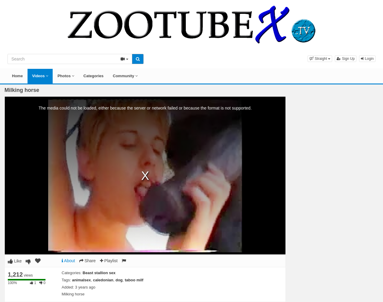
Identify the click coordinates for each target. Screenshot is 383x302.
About (68, 260)
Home (17, 76)
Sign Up (346, 59)
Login (367, 59)
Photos (65, 76)
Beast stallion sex (99, 273)
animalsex (81, 280)
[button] (320, 58)
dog (119, 280)
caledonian (103, 280)
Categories (93, 76)
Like (15, 261)
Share (87, 260)
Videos (40, 76)
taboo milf (134, 280)
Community (125, 76)
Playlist (109, 260)
